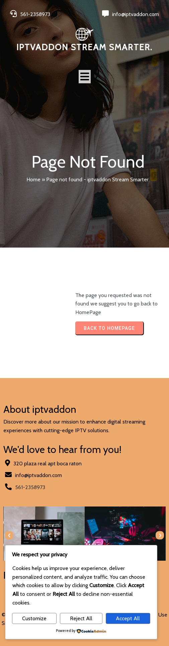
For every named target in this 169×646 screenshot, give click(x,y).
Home (33, 179)
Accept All (128, 618)
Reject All (81, 618)
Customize (34, 618)
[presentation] (9, 535)
